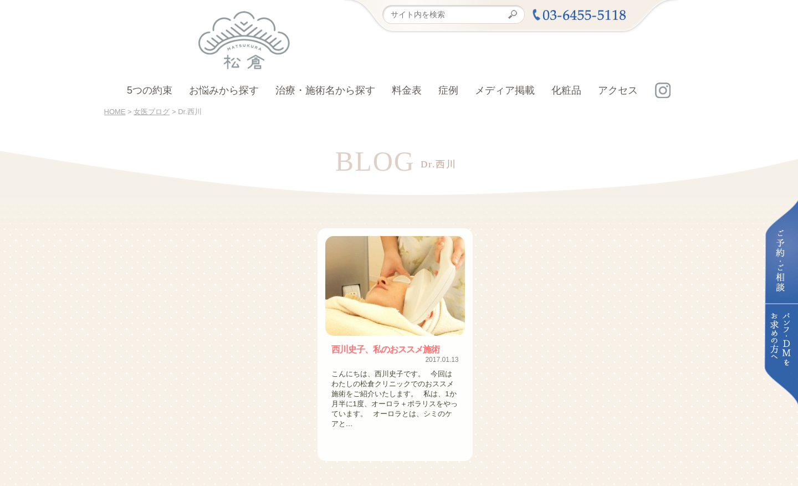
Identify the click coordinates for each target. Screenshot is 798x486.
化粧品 (566, 90)
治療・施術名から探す (325, 90)
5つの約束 (149, 90)
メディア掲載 (505, 90)
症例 (448, 90)
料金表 (407, 90)
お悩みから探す (224, 90)
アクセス (618, 90)
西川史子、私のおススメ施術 (385, 349)
